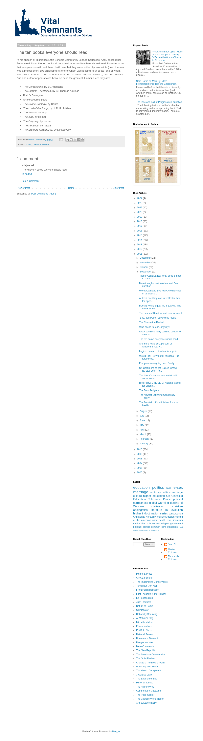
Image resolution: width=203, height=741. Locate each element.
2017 (140, 226)
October (144, 267)
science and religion (158, 523)
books (29, 144)
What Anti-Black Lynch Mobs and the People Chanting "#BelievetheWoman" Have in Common (167, 56)
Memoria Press (144, 573)
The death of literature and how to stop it (160, 313)
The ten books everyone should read (158, 339)
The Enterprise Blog (146, 678)
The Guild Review (145, 658)
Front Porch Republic (147, 589)
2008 (140, 458)
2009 (140, 454)
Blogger (116, 731)
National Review (144, 634)
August (144, 411)
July (142, 415)
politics (158, 487)
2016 (140, 230)
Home (71, 188)
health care (165, 520)
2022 (140, 207)
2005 (140, 472)
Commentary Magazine (148, 690)
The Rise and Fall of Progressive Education (159, 102)
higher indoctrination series (150, 513)
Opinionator (142, 610)
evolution (177, 509)
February (145, 438)
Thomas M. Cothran (174, 558)
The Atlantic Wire (145, 686)
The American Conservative (150, 654)
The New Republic (146, 650)
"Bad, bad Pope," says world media (157, 317)
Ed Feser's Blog (144, 598)
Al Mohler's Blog (144, 618)
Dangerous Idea (144, 642)
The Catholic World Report (150, 698)
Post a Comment (30, 181)
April (142, 429)
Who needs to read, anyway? (154, 327)
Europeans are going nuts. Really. (157, 363)
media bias (139, 523)
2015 (140, 235)
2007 (140, 463)
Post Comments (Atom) (43, 193)
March (143, 434)
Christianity (139, 516)
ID (166, 509)
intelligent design (166, 516)
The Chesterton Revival (151, 322)
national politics (141, 527)
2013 (140, 244)
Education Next (144, 626)
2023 (140, 203)
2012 (140, 249)
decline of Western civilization (158, 504)
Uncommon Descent (147, 638)
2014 (140, 240)
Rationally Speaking (146, 614)
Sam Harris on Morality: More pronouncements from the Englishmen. (156, 82)
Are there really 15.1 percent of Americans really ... (155, 345)
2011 (140, 253)
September (146, 271)
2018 (140, 221)
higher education (154, 495)
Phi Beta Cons (143, 630)
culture (137, 495)
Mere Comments (145, 646)
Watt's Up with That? (147, 666)
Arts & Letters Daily (146, 702)
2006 (140, 468)
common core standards (164, 527)
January (144, 443)
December (145, 257)
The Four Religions (149, 390)
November (145, 262)
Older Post (118, 188)
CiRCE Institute (144, 577)
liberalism (178, 520)
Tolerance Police (159, 499)
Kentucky (151, 516)
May (142, 425)
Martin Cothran (172, 551)
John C (172, 544)
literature (156, 509)
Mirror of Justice (144, 682)
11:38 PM (27, 174)
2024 (140, 198)
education (141, 487)
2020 (140, 212)
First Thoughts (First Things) (151, 594)
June (143, 420)
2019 (140, 216)
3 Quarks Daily (144, 674)
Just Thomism (143, 602)
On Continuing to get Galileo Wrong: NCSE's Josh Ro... (158, 369)
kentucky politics (159, 492)
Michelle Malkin (144, 622)
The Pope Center (145, 695)
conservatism (176, 513)
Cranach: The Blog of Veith (150, 662)
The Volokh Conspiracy (148, 670)
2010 (140, 449)
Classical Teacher (41, 144)
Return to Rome (144, 606)
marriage (177, 492)
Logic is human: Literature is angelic (158, 351)
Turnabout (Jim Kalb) (147, 585)
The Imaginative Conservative (152, 582)
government (176, 523)
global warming (159, 502)
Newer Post (24, 188)
